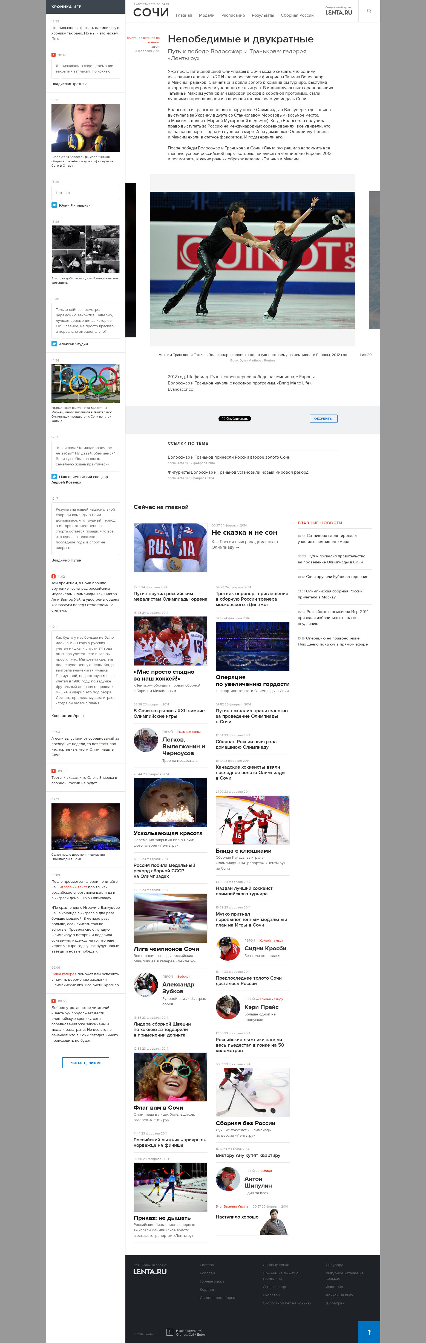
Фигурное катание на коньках (143, 40)
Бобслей (184, 976)
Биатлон (266, 1171)
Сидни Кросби (265, 948)
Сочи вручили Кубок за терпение (337, 576)
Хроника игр (66, 6)
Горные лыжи (212, 1281)
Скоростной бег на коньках (287, 1303)
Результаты (263, 15)
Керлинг (207, 1289)
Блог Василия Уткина (232, 1206)
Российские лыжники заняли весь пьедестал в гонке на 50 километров (250, 1045)
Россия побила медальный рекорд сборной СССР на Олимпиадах (164, 870)
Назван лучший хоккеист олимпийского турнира (244, 891)
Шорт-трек (335, 1303)
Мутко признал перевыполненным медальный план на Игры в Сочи (251, 919)
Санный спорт (275, 1286)
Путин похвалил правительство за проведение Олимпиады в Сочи (252, 716)
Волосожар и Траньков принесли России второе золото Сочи (229, 457)
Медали (207, 15)
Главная (184, 15)
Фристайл (334, 1286)
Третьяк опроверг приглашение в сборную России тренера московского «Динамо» (252, 599)
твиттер (99, 412)
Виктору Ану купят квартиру (248, 1155)
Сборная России (297, 15)
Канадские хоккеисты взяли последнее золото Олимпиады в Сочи (251, 772)
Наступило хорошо (237, 1217)
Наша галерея (64, 974)
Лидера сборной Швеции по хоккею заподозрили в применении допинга (162, 1029)
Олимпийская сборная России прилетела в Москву (330, 594)
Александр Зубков (178, 987)
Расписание (233, 15)
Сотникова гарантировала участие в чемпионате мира (327, 538)
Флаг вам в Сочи (158, 1108)
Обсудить (323, 418)
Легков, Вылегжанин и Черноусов (183, 746)
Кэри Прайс (261, 1007)
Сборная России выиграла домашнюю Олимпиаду (246, 744)
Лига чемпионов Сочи (166, 949)
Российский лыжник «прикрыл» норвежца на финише (170, 1142)
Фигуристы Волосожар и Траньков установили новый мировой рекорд (238, 472)
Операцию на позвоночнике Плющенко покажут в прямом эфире (333, 641)
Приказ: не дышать (162, 1218)
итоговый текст (73, 887)
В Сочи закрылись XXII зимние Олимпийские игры (169, 713)
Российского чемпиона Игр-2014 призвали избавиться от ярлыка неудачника (333, 617)
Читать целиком (85, 1063)
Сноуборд (334, 1265)
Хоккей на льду (271, 940)
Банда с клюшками (244, 851)
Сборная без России (245, 1123)
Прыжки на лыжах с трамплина (280, 1276)
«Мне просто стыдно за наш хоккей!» (164, 675)
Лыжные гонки (189, 732)
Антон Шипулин (258, 1182)
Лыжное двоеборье (217, 1297)
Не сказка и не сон (244, 532)
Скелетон (271, 1295)
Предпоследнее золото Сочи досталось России (249, 981)
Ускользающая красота (168, 833)
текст (103, 744)
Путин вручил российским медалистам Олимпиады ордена (171, 596)
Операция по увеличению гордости (253, 680)
